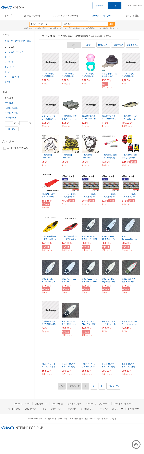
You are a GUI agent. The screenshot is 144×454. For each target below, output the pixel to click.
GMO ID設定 (138, 5)
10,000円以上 (10, 118)
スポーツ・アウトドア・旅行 (18, 41)
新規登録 (99, 5)
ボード (7, 57)
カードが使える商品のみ (15, 148)
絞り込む (11, 129)
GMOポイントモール (102, 15)
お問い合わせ (57, 409)
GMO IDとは (57, 403)
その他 (7, 82)
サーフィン (9, 62)
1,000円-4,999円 (11, 108)
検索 (111, 24)
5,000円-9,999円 (11, 113)
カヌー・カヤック (12, 77)
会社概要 (133, 409)
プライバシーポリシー (111, 409)
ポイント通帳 (132, 15)
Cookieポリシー (88, 409)
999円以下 (9, 103)
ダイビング (9, 67)
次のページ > (113, 386)
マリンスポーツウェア (14, 52)
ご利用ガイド (41, 403)
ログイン (114, 5)
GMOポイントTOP (22, 403)
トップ (8, 15)
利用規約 (72, 409)
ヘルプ (128, 5)
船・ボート (9, 72)
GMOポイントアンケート (66, 15)
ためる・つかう (32, 15)
